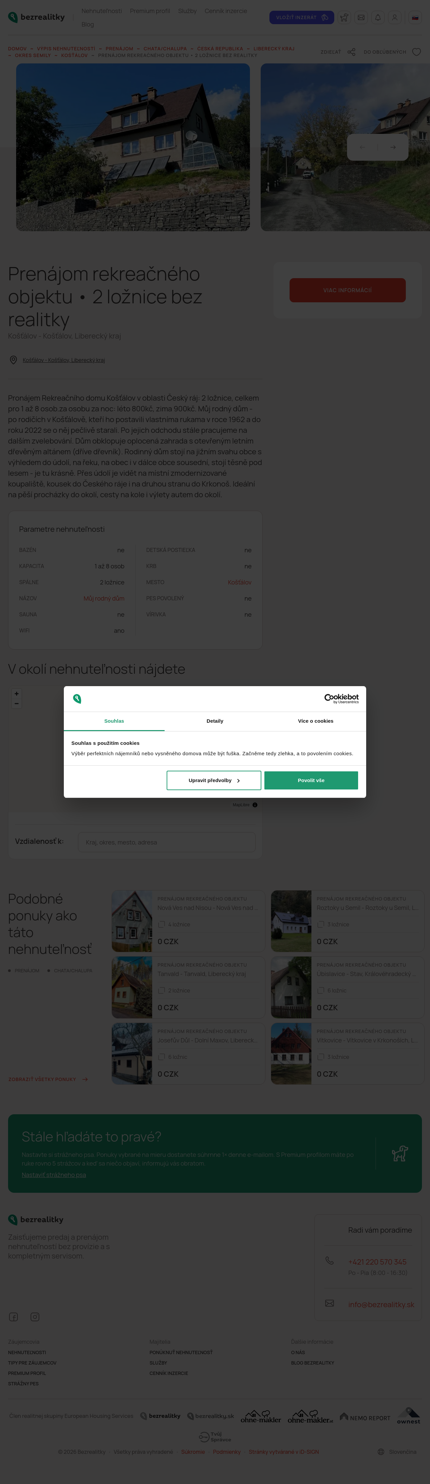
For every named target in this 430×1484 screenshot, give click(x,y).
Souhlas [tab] (114, 721)
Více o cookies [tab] (316, 721)
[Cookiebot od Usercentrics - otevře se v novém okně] (329, 699)
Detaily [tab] (215, 721)
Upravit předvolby (214, 780)
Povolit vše (311, 780)
